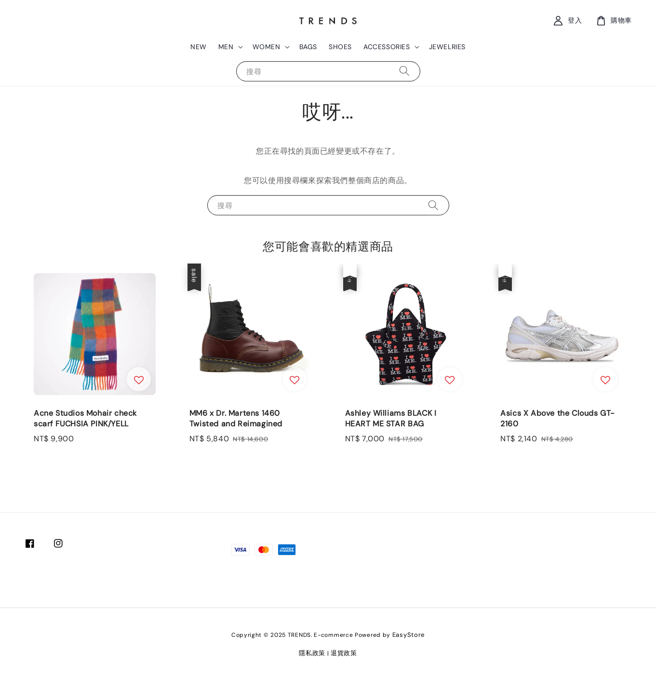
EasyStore (408, 635)
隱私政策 (312, 653)
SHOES (340, 46)
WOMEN (267, 46)
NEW (198, 46)
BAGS (308, 46)
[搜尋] (404, 71)
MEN (226, 46)
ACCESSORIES (386, 46)
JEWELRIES (447, 46)
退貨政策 (344, 653)
